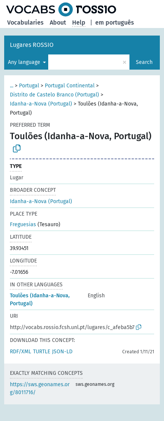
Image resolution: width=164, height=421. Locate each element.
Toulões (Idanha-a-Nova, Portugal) (39, 299)
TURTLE (41, 351)
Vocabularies (25, 22)
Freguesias (23, 224)
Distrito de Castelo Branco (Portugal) (54, 95)
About (58, 22)
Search (144, 62)
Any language (25, 62)
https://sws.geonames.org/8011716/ (39, 388)
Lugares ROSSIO (32, 44)
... (11, 85)
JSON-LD (62, 351)
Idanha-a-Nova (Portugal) (41, 104)
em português (114, 22)
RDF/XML (20, 351)
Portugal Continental (70, 85)
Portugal (29, 85)
